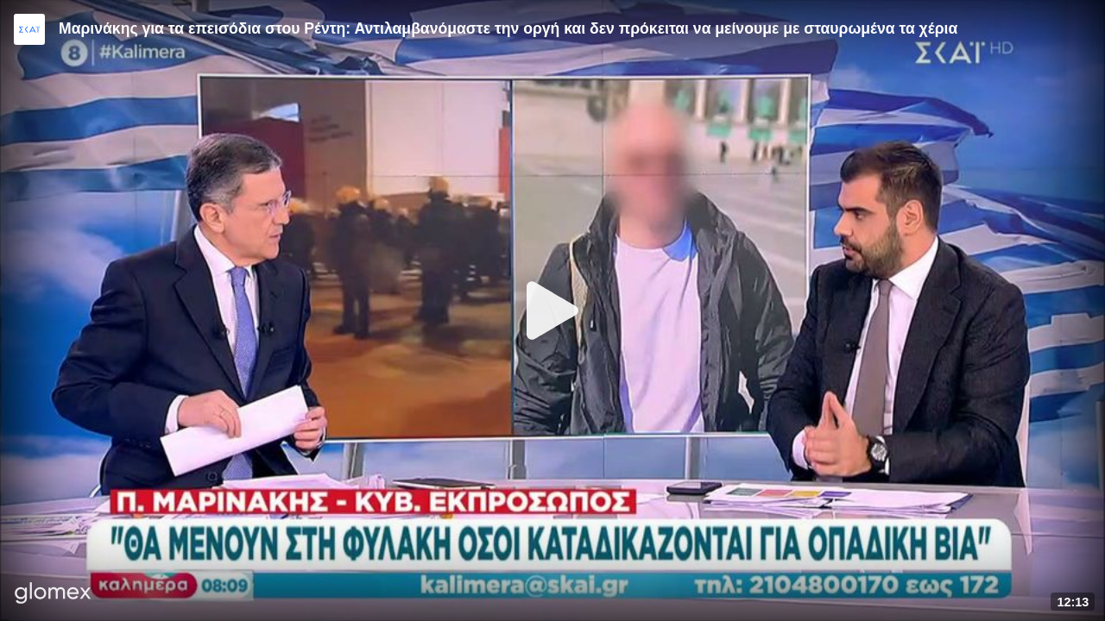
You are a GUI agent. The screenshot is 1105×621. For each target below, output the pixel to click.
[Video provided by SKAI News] (29, 29)
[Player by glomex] (53, 594)
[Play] (552, 310)
